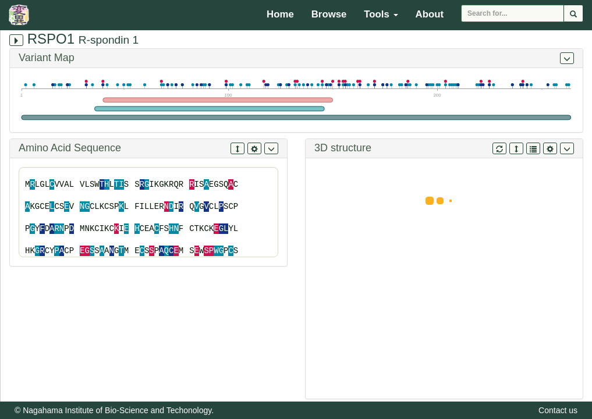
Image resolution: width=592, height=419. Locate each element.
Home (280, 14)
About (430, 14)
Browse (329, 14)
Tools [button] (381, 14)
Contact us (557, 410)
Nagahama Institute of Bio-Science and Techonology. (118, 410)
